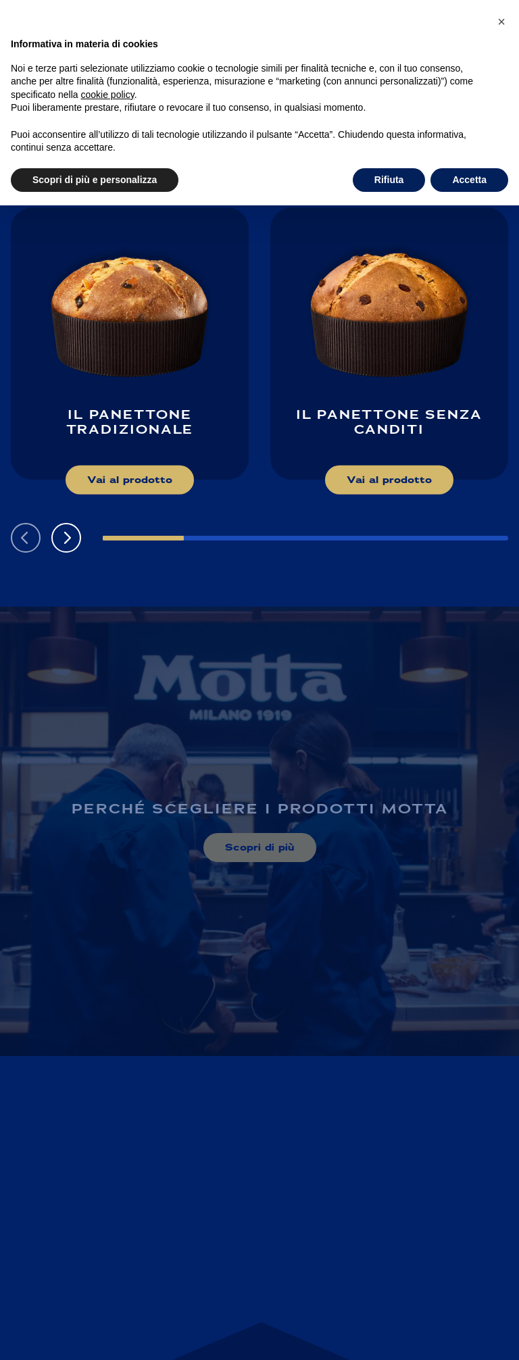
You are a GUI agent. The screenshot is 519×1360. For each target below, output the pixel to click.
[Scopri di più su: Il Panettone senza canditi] (389, 343)
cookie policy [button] (107, 94)
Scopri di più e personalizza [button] (94, 179)
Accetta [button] (469, 179)
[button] (66, 538)
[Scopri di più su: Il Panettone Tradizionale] (130, 343)
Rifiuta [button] (389, 179)
